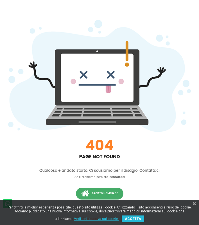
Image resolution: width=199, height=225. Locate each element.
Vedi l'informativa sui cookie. (96, 219)
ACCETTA (133, 219)
